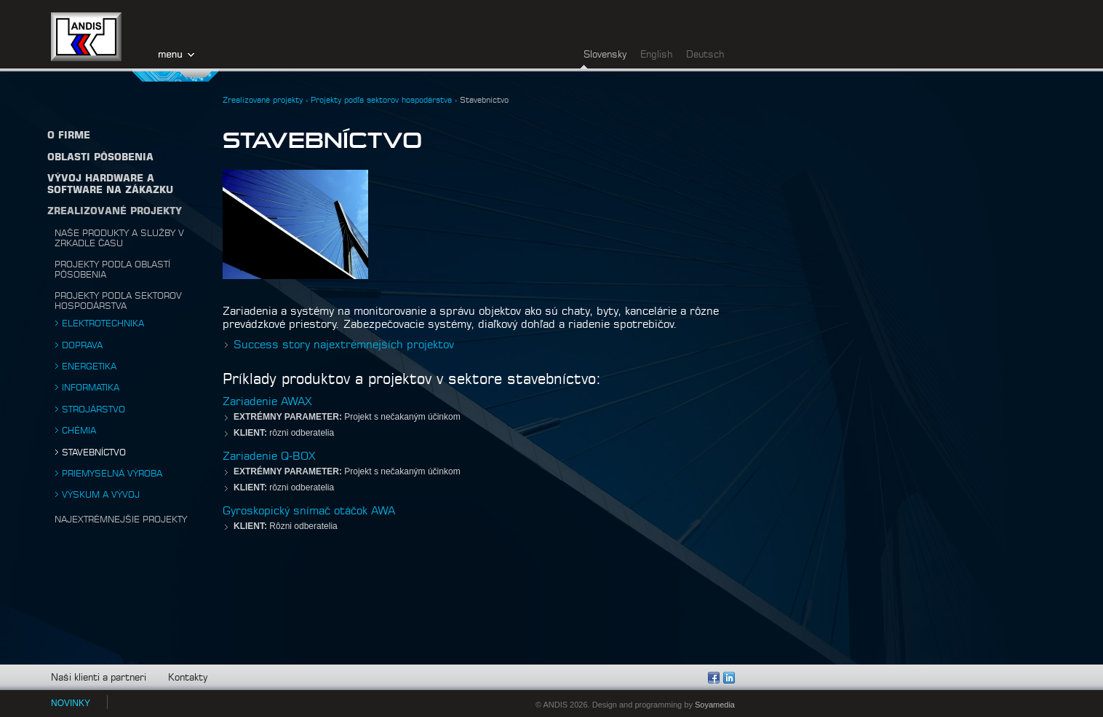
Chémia (79, 430)
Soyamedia (715, 704)
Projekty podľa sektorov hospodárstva (381, 100)
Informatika (90, 387)
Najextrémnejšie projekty (121, 519)
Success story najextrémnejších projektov (344, 345)
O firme (68, 136)
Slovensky (605, 55)
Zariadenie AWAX (267, 401)
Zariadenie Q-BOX (269, 456)
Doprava (82, 345)
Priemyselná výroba (112, 473)
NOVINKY (70, 703)
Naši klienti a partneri (98, 678)
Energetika (89, 366)
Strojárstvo (93, 409)
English (656, 55)
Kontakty (187, 678)
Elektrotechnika (103, 323)
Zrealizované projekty (114, 211)
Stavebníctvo (94, 452)
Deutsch (705, 55)
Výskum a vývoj (101, 494)
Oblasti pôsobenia (100, 157)
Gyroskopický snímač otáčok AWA (309, 511)
